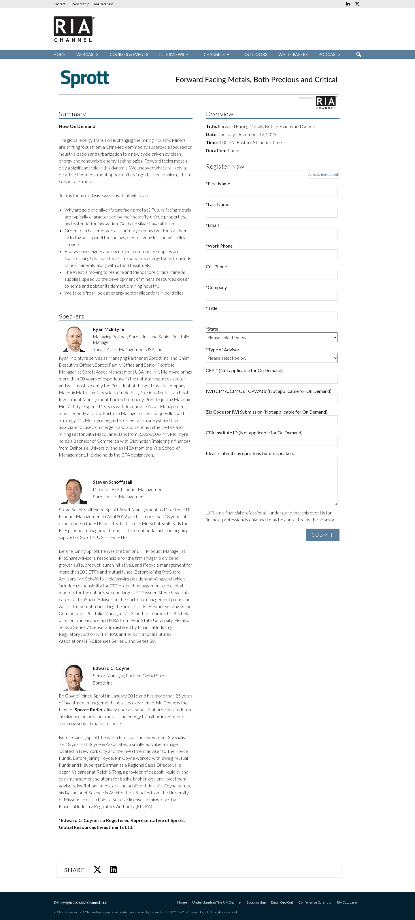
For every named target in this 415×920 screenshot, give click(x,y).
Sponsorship (80, 4)
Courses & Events (129, 54)
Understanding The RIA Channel (217, 902)
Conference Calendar (315, 902)
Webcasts (87, 54)
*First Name (218, 183)
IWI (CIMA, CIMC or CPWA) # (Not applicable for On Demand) (268, 391)
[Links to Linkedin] (348, 4)
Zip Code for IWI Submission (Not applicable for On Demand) (266, 411)
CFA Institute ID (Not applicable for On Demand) (254, 432)
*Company (216, 287)
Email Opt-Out (282, 902)
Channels (216, 54)
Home (60, 54)
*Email (212, 225)
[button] (358, 55)
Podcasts (329, 54)
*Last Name (217, 204)
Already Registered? (323, 174)
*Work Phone (219, 245)
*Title (211, 308)
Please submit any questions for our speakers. (250, 453)
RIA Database (104, 4)
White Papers (293, 54)
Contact (59, 4)
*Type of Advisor (222, 349)
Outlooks (255, 54)
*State (212, 328)
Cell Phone (216, 266)
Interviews (174, 54)
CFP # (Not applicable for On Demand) (244, 370)
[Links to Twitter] (357, 4)
